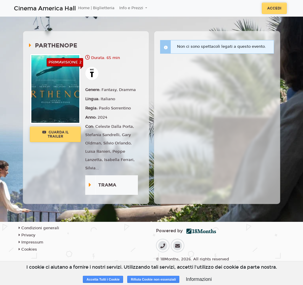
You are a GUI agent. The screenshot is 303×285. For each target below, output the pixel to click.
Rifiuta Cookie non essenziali (153, 279)
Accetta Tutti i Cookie (103, 279)
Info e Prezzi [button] (131, 8)
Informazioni (199, 279)
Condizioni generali (39, 228)
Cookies (28, 249)
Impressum (31, 242)
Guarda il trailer (55, 134)
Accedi (274, 8)
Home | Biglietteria (96, 8)
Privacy (27, 235)
